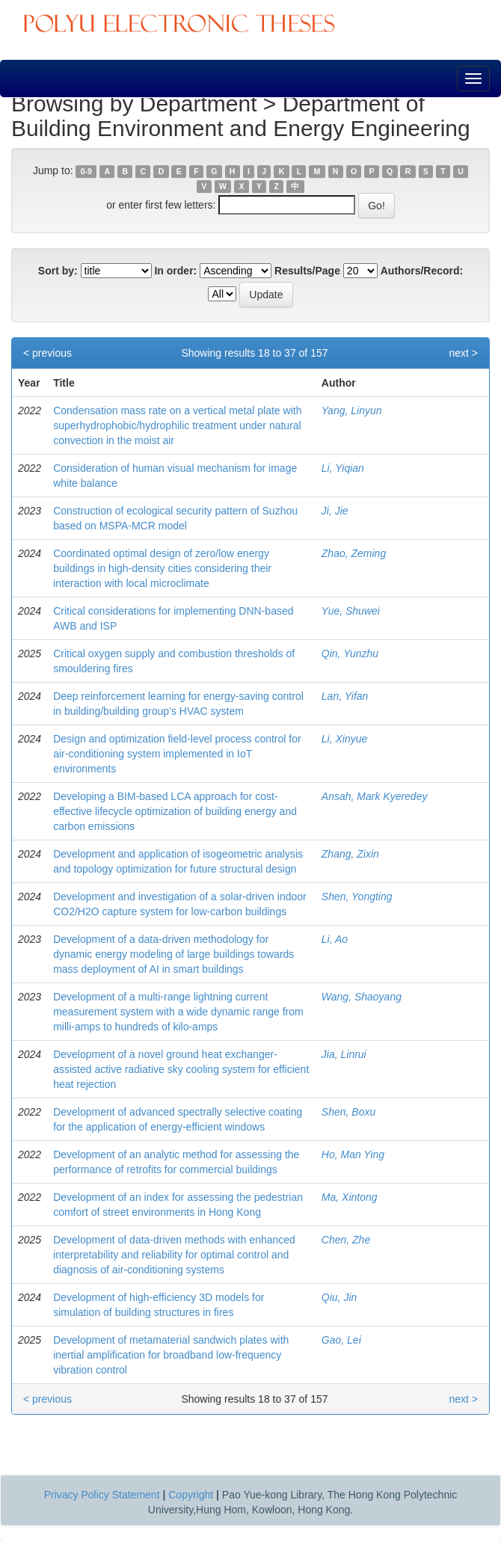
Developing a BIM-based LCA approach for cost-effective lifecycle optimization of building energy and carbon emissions (175, 811)
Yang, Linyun (352, 410)
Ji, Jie (335, 511)
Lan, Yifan (345, 696)
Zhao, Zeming (354, 553)
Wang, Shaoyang (362, 997)
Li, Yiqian (343, 468)
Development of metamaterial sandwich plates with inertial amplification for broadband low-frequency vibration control (171, 1355)
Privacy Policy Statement (102, 1495)
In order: (175, 271)
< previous (47, 353)
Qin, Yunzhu (350, 653)
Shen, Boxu (348, 1112)
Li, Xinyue (344, 739)
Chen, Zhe (346, 1240)
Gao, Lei (341, 1340)
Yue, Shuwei (351, 611)
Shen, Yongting (357, 896)
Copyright (190, 1495)
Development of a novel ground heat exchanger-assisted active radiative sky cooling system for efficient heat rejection (181, 1069)
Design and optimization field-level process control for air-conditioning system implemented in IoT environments (177, 754)
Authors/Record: (422, 271)
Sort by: (58, 271)
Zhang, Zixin (350, 854)
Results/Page (307, 271)
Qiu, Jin (339, 1297)
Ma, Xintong (350, 1197)
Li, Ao (335, 939)
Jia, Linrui (344, 1054)
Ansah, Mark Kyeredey (375, 796)
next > (463, 353)
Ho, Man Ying (353, 1154)
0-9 (86, 171)
